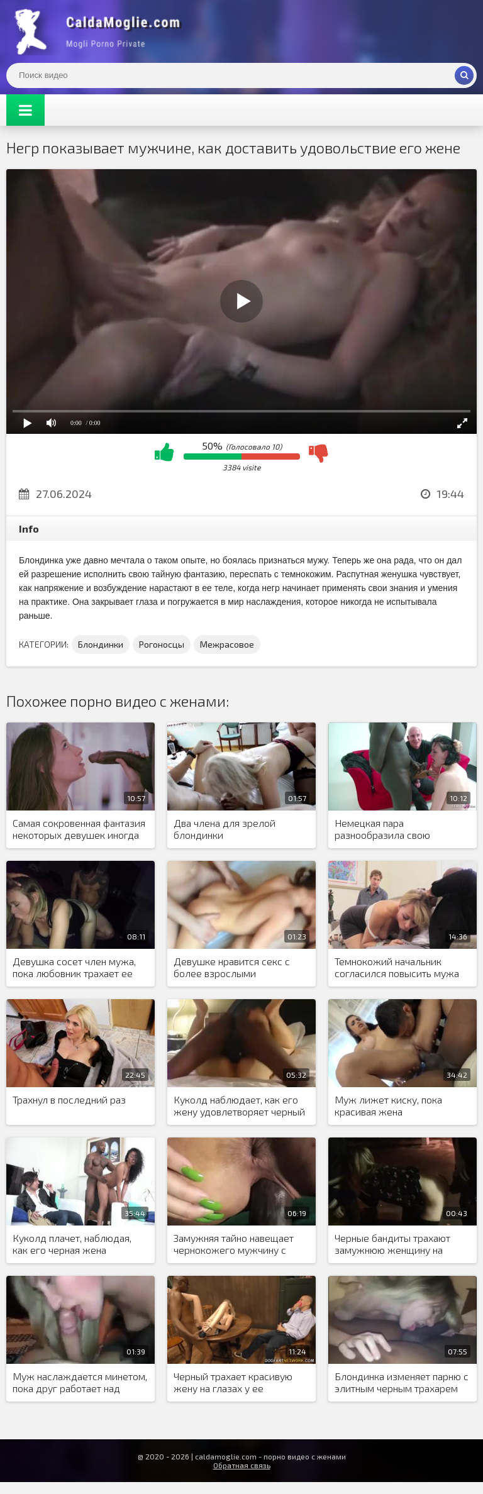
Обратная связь (241, 1465)
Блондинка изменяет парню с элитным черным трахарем (402, 1382)
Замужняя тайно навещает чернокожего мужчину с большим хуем (234, 1244)
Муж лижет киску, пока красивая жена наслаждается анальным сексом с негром (391, 1106)
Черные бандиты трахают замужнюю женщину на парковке (392, 1244)
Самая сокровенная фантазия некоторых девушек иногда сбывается (79, 829)
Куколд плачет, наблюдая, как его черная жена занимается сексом (72, 1244)
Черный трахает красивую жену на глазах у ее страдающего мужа (233, 1382)
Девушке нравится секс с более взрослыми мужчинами (232, 967)
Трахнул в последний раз (69, 1099)
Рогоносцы (161, 644)
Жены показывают (100, 31)
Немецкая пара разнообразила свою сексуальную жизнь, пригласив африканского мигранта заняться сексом (395, 829)
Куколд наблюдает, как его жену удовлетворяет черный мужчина (239, 1106)
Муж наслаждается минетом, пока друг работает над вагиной (80, 1382)
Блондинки (100, 644)
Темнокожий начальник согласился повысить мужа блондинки (397, 967)
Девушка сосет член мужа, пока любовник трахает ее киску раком (74, 967)
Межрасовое (227, 644)
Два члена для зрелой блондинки (224, 829)
